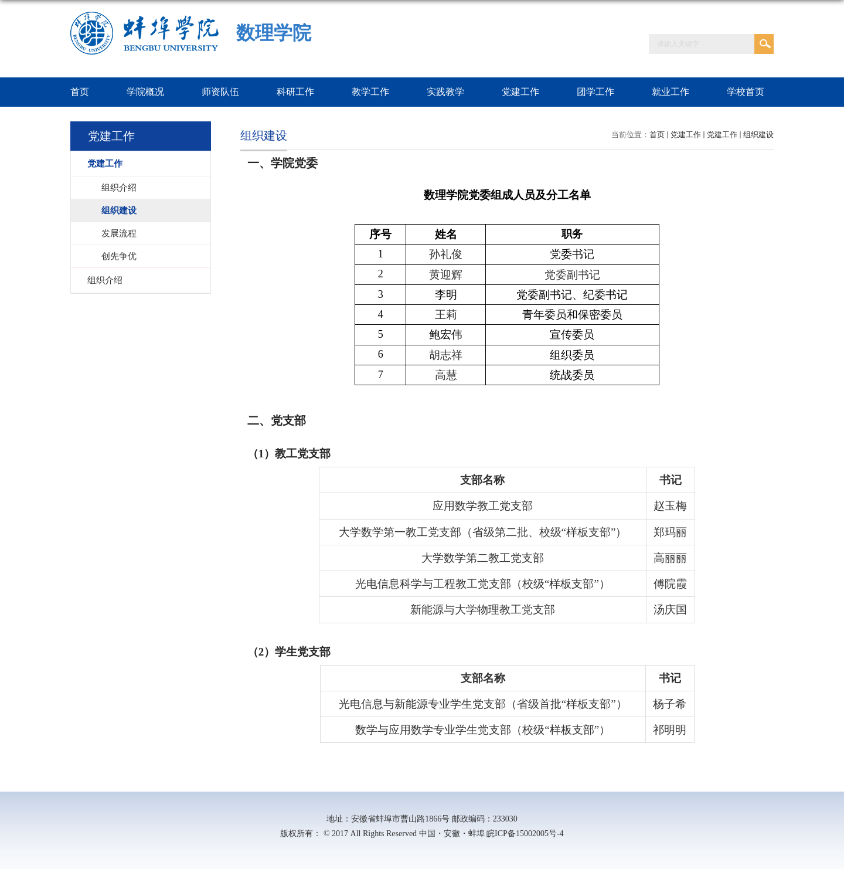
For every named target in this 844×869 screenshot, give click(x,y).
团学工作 (595, 92)
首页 (79, 92)
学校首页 (745, 92)
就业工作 (670, 92)
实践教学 (445, 92)
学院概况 (145, 92)
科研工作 (295, 92)
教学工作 (370, 92)
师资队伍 (220, 92)
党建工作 (520, 92)
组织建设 (758, 134)
